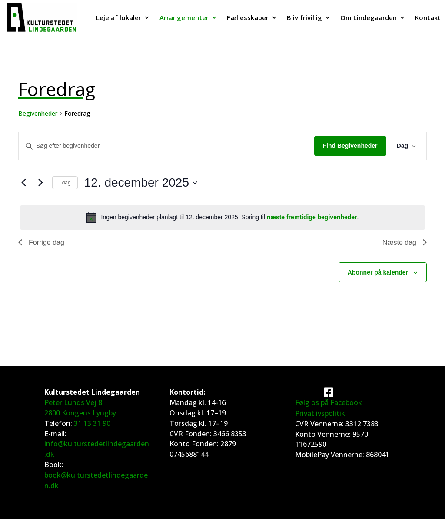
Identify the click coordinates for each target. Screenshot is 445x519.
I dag (65, 183)
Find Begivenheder (350, 145)
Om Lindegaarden (368, 18)
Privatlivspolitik (320, 413)
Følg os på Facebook (328, 402)
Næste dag (404, 242)
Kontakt (428, 18)
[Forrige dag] (23, 182)
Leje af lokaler (118, 18)
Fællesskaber (248, 18)
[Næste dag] (40, 182)
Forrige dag (41, 242)
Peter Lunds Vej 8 (73, 402)
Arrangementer (184, 18)
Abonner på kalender (378, 272)
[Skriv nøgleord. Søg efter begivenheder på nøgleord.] (166, 146)
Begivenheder (37, 113)
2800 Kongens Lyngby (80, 413)
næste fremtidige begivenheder (312, 217)
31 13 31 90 (92, 423)
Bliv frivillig (304, 18)
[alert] (222, 217)
